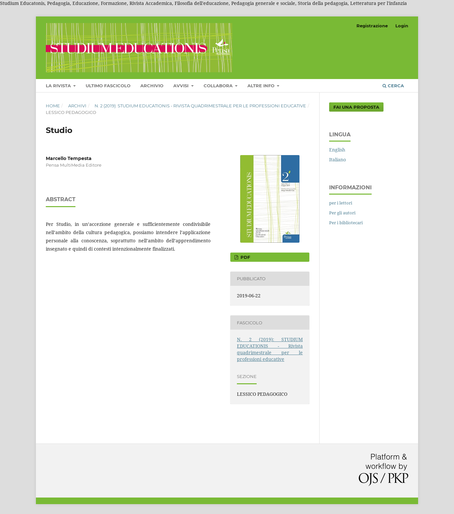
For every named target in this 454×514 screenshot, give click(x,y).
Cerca (393, 85)
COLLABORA (219, 85)
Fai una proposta (356, 107)
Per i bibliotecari (346, 223)
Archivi (77, 105)
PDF (244, 257)
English (337, 150)
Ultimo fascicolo (108, 85)
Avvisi (181, 85)
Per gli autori (342, 213)
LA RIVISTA (59, 85)
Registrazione (372, 25)
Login (401, 25)
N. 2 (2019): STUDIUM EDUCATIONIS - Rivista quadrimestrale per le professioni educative (200, 105)
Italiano (337, 159)
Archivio (151, 85)
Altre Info (261, 85)
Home (53, 105)
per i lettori (340, 203)
